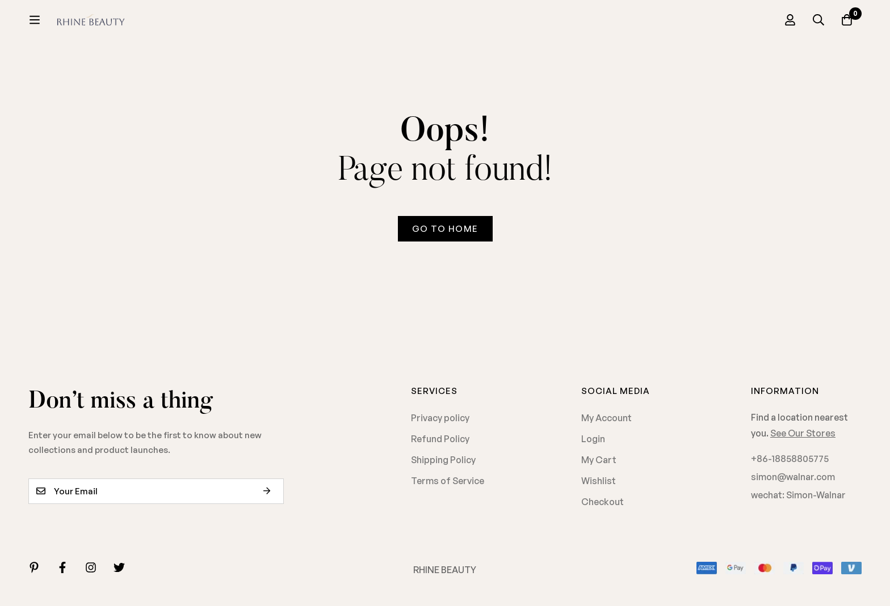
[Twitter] (119, 567)
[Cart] (847, 20)
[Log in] (790, 20)
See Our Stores (803, 433)
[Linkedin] (34, 567)
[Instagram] (90, 567)
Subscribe (271, 491)
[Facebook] (62, 567)
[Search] (818, 20)
